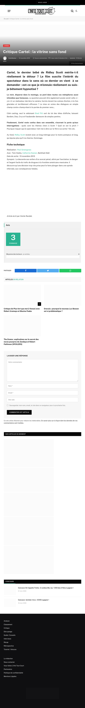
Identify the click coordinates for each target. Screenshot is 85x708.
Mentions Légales (10, 676)
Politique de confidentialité (13, 672)
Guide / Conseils (9, 635)
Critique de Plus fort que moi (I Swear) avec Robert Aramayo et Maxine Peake (22, 309)
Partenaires (8, 669)
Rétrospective (9, 646)
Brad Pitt (39, 113)
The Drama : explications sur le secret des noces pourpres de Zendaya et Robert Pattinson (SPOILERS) (21, 341)
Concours (9, 581)
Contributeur (12, 58)
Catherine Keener (29, 153)
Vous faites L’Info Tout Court (14, 665)
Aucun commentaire (40, 58)
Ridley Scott (20, 135)
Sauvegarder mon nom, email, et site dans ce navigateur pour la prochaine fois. (37, 405)
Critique (7, 628)
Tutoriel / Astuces (10, 649)
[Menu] (9, 10)
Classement (8, 624)
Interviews (7, 638)
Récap (6, 642)
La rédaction (8, 658)
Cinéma (6, 45)
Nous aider (42, 2)
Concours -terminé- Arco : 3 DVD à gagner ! (33, 600)
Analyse (7, 621)
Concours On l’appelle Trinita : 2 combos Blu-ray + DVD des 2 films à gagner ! (45, 588)
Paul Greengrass (24, 150)
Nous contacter (9, 662)
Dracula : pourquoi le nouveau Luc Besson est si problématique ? (61, 309)
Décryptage (8, 631)
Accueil (6, 19)
